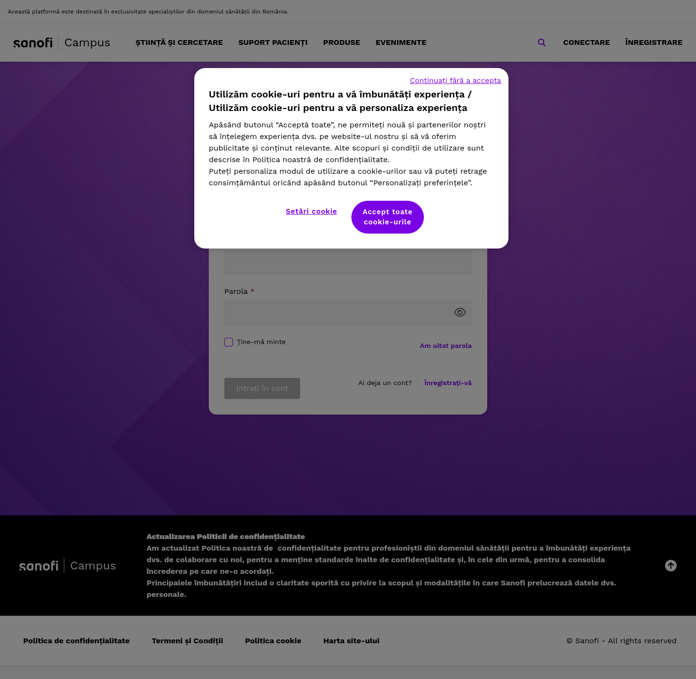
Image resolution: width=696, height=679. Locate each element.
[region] (351, 158)
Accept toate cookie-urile (387, 217)
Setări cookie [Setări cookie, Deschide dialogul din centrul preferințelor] (311, 211)
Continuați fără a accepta (455, 80)
